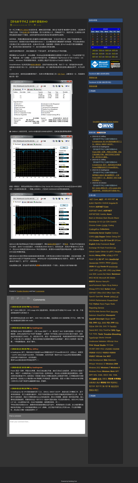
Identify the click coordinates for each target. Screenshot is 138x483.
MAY (95, 53)
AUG (115, 53)
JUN (101, 53)
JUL (108, 53)
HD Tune (61, 74)
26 (114, 41)
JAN (95, 50)
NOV (108, 57)
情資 (66, 244)
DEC (115, 57)
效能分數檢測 (36, 64)
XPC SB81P (24, 30)
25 (111, 41)
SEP (95, 57)
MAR (108, 50)
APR (115, 50)
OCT (102, 57)
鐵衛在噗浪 (52, 244)
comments (39, 291)
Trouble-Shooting (22, 291)
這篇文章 (26, 32)
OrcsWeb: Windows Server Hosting (105, 122)
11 (111, 36)
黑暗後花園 (93, 86)
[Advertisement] (34, 272)
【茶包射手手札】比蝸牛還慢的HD (28, 21)
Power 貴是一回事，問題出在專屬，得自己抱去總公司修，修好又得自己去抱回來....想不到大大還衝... (107, 154)
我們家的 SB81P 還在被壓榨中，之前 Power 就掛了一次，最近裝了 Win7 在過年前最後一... (106, 177)
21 (93, 41)
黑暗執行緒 (93, 77)
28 (93, 44)
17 (106, 39)
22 (97, 41)
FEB (101, 50)
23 (102, 41)
